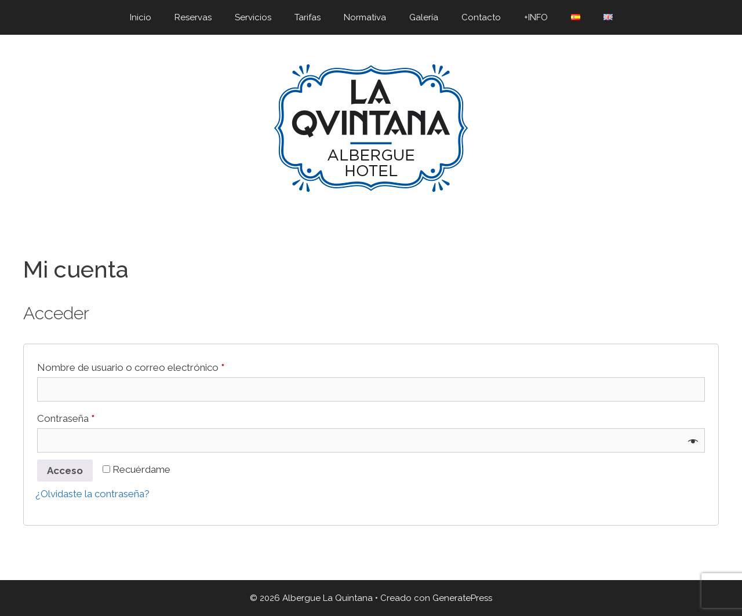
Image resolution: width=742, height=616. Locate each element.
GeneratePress (462, 598)
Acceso (65, 470)
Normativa (365, 17)
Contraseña (90, 416)
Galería (423, 17)
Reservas (193, 17)
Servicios (253, 17)
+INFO (536, 17)
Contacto (481, 17)
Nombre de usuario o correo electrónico (155, 365)
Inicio (140, 17)
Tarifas (307, 17)
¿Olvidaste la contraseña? (92, 494)
